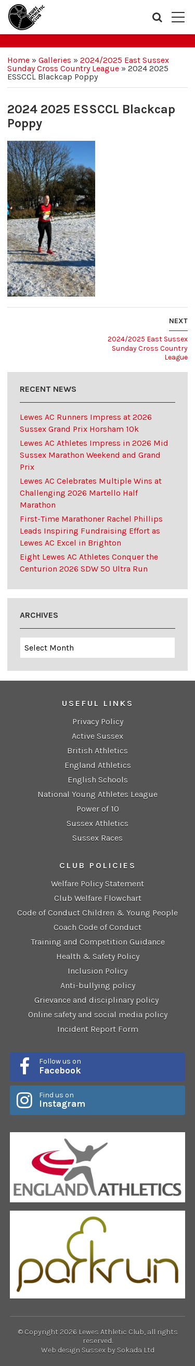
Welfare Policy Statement (97, 883)
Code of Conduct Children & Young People (97, 913)
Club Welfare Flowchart (97, 898)
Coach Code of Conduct (97, 927)
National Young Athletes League (97, 794)
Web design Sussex (73, 1350)
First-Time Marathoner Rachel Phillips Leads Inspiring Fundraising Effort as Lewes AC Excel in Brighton (91, 531)
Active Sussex (97, 736)
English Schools (98, 780)
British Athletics (97, 750)
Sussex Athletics (97, 823)
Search (157, 17)
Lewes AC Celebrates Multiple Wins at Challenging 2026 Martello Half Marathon (91, 493)
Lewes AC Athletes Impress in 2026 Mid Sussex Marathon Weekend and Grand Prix (94, 455)
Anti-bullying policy (97, 985)
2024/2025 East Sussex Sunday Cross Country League (88, 64)
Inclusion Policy (97, 971)
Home (18, 60)
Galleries (54, 60)
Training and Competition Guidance (98, 942)
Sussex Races (97, 838)
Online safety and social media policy (97, 1014)
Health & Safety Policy (97, 956)
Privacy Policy (97, 721)
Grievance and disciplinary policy (97, 1000)
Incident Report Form (97, 1029)
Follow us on (108, 1066)
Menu (178, 17)
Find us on (108, 1100)
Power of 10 (97, 809)
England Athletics (97, 765)
